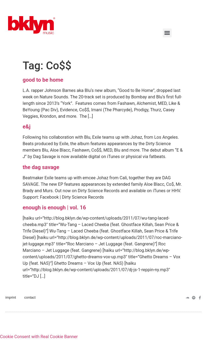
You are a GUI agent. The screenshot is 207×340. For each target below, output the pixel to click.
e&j (26, 126)
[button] (167, 32)
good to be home (43, 80)
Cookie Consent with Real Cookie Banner (39, 336)
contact (30, 297)
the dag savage (41, 167)
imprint (10, 297)
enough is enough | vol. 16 (54, 207)
